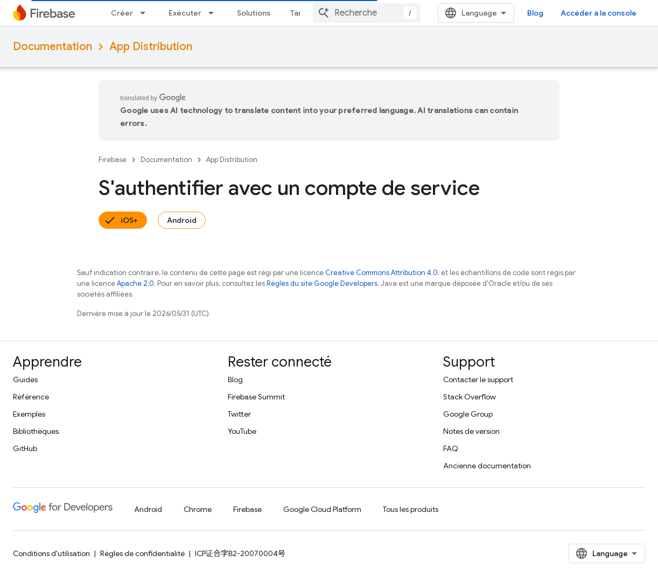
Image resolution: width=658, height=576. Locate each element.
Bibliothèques (36, 431)
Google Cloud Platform (322, 509)
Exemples (29, 414)
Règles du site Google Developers (322, 283)
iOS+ (129, 220)
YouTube (242, 431)
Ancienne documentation (487, 465)
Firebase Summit (256, 397)
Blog (535, 13)
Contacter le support (478, 379)
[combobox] (367, 13)
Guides (25, 379)
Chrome (198, 509)
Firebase (113, 159)
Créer (122, 13)
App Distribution (150, 46)
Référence (31, 397)
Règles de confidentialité (142, 553)
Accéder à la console (598, 13)
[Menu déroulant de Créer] (146, 13)
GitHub (25, 448)
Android (182, 220)
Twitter (239, 414)
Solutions (254, 13)
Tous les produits (410, 509)
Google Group (468, 414)
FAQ (450, 448)
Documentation (52, 46)
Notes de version (471, 431)
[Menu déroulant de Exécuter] (214, 13)
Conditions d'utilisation (51, 553)
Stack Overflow (469, 397)
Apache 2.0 (135, 283)
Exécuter (185, 13)
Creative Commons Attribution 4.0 (381, 272)
